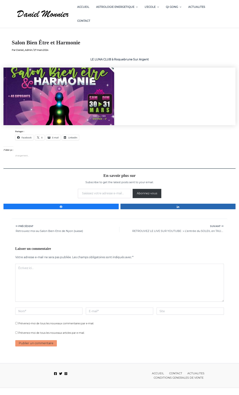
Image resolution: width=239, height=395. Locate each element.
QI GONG (173, 11)
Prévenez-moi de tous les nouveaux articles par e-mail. (51, 326)
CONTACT (214, 10)
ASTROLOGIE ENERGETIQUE (120, 11)
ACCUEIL (88, 10)
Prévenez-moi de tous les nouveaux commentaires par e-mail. (56, 317)
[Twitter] (60, 367)
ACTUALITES (194, 10)
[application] (139, 11)
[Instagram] (65, 367)
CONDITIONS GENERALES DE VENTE (204, 367)
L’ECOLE (153, 11)
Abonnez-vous (147, 186)
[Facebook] (55, 367)
